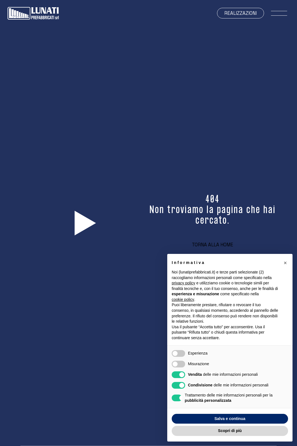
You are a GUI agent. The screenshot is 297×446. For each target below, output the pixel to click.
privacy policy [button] (183, 283)
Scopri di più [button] (230, 430)
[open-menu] (278, 13)
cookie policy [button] (183, 299)
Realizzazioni (240, 13)
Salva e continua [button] (229, 418)
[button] (285, 262)
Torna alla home (212, 245)
